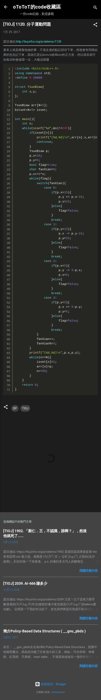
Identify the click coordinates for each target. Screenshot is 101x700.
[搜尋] (95, 8)
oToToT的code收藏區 (37, 7)
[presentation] (60, 556)
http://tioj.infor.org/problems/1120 (38, 41)
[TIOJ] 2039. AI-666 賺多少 (25, 583)
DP (15, 408)
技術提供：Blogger (50, 684)
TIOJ (25, 408)
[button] (95, 25)
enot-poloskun (58, 692)
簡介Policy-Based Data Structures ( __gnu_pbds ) (44, 631)
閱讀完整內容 (89, 571)
